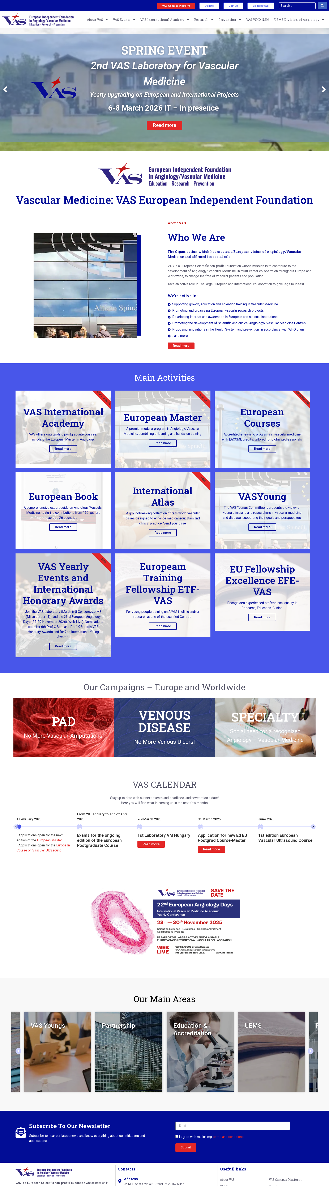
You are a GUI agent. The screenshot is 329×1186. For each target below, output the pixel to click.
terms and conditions (228, 1139)
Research (204, 19)
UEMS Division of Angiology (299, 19)
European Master (49, 843)
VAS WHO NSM (257, 19)
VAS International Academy (164, 19)
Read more (63, 451)
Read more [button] (151, 847)
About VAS (97, 19)
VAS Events (124, 19)
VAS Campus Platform (285, 1182)
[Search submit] (322, 5)
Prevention (230, 19)
